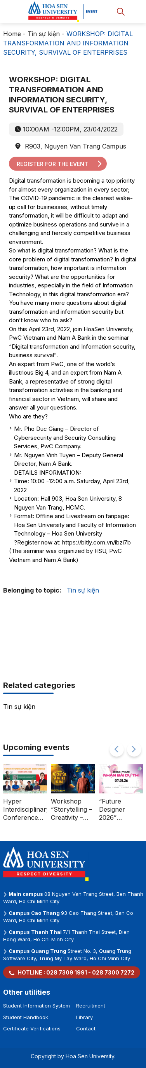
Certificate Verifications (32, 1028)
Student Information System (36, 1005)
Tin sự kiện (44, 34)
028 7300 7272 (113, 972)
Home (12, 34)
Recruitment (90, 1005)
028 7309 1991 (66, 972)
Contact (86, 1028)
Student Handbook (25, 1017)
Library (84, 1017)
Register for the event (60, 164)
